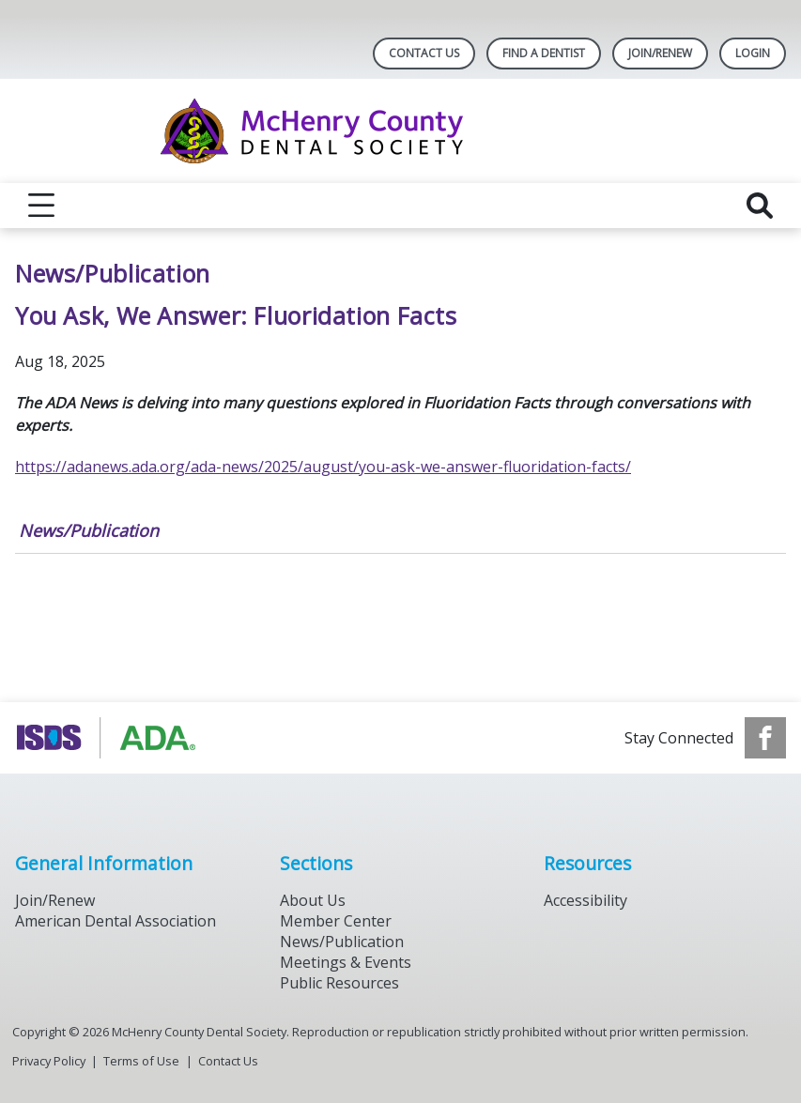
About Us (313, 900)
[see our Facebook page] (765, 737)
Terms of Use (141, 1060)
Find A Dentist (543, 53)
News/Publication (89, 530)
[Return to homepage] (400, 131)
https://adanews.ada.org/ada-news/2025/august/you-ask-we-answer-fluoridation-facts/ (323, 466)
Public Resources (339, 983)
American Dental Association (115, 921)
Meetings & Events (345, 962)
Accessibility (585, 900)
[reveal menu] (41, 205)
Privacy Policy (48, 1060)
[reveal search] (759, 205)
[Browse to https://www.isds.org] (110, 737)
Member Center (336, 921)
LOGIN (752, 53)
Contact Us (424, 53)
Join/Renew (660, 53)
